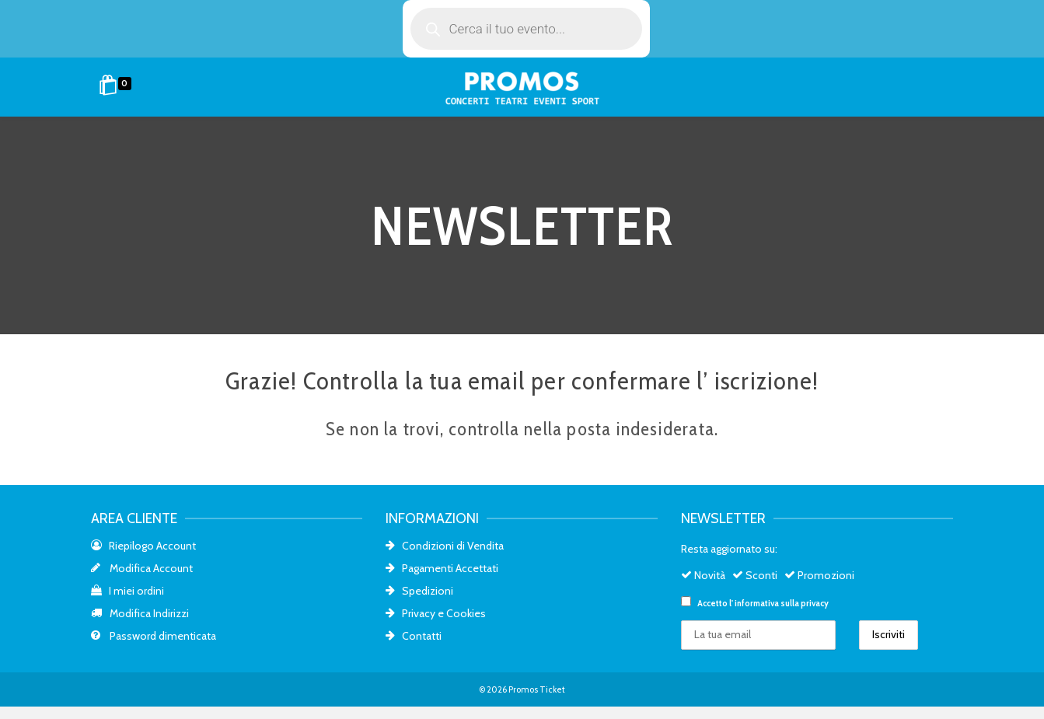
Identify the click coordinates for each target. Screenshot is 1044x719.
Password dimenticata (153, 636)
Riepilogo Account (143, 546)
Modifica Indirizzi (140, 613)
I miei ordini (127, 591)
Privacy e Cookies (436, 613)
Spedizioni (419, 591)
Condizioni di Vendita (445, 546)
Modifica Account (142, 568)
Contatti (414, 636)
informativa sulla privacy (782, 603)
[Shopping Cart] (118, 87)
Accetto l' (755, 602)
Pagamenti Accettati (442, 568)
